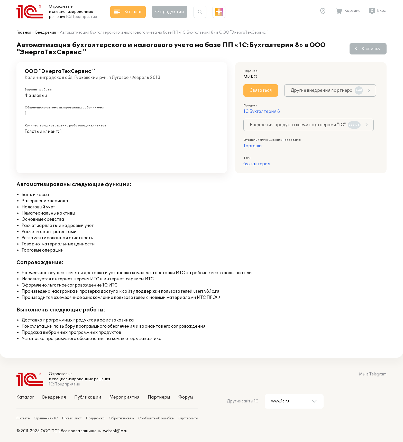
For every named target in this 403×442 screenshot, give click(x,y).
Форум (185, 397)
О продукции (169, 11)
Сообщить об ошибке (155, 418)
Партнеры (159, 397)
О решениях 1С (46, 418)
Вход (382, 10)
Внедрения (45, 32)
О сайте (23, 418)
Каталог (25, 397)
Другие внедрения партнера (327, 90)
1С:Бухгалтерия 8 (261, 111)
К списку (371, 48)
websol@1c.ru (115, 431)
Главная (23, 32)
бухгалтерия (256, 164)
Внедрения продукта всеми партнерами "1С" (305, 125)
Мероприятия (124, 397)
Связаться (261, 90)
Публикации (87, 397)
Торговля (253, 146)
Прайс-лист (72, 418)
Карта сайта (188, 418)
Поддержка (95, 418)
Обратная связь (121, 418)
